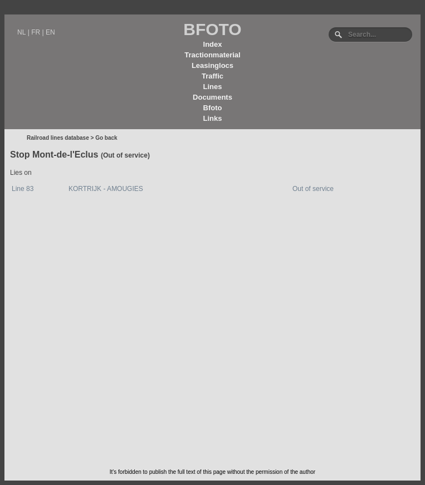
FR (35, 32)
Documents (212, 97)
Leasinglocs (212, 65)
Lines (212, 86)
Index (212, 44)
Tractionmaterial (212, 55)
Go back (106, 138)
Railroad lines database (58, 138)
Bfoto (212, 108)
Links (212, 118)
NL (21, 32)
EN (50, 32)
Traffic (212, 76)
